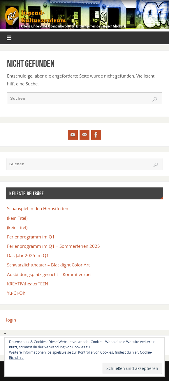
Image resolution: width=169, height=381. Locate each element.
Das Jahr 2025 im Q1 (28, 255)
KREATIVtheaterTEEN (27, 284)
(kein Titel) (17, 218)
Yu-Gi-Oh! (17, 293)
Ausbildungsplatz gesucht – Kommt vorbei (49, 274)
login (11, 320)
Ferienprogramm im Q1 (31, 237)
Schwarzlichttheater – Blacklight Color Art (48, 265)
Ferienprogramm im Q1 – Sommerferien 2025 (53, 246)
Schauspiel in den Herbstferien (37, 208)
